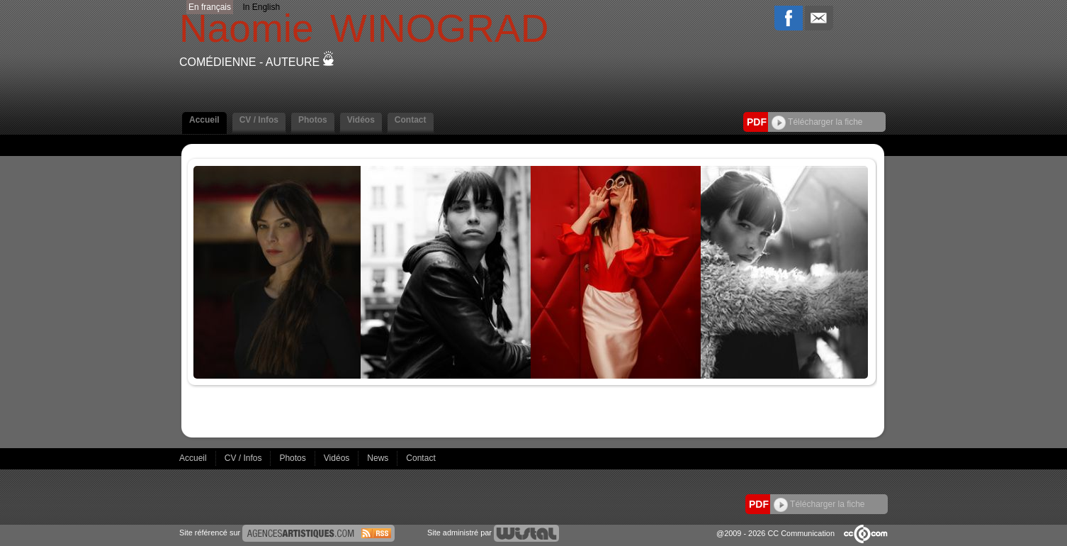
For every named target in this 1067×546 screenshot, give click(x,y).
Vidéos (361, 120)
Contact (411, 120)
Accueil (204, 120)
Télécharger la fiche (817, 122)
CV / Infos (258, 120)
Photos (312, 120)
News (378, 458)
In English (261, 7)
